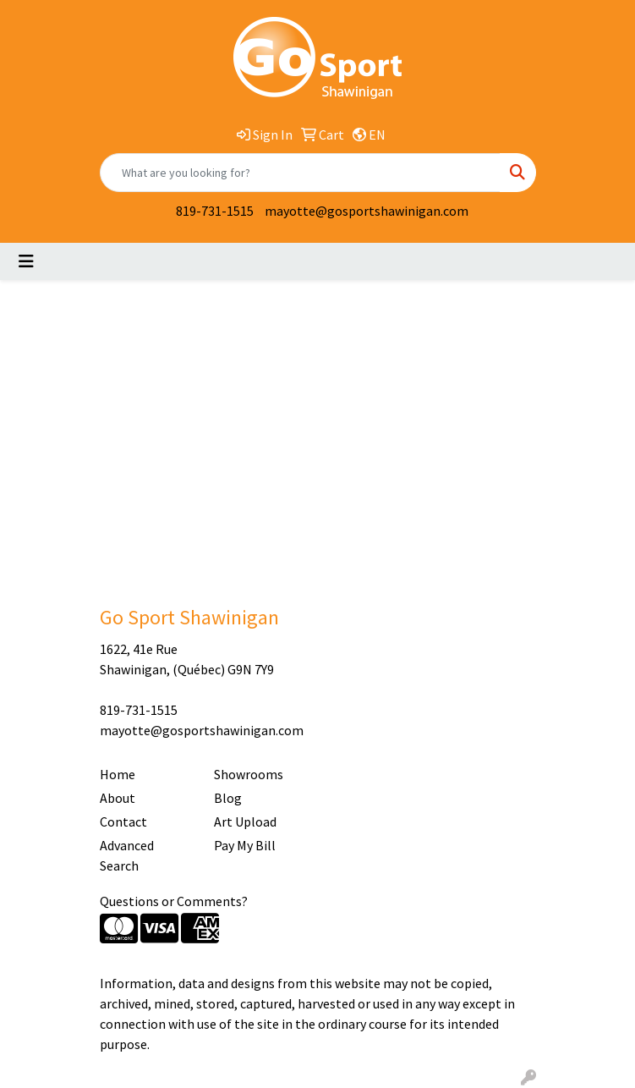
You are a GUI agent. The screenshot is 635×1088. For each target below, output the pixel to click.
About (117, 797)
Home (117, 774)
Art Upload (245, 821)
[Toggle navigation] (26, 261)
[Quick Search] (300, 172)
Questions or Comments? (174, 901)
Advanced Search (127, 855)
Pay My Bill (245, 845)
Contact (123, 821)
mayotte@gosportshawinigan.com (366, 210)
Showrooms (248, 774)
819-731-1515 (215, 210)
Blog (228, 797)
